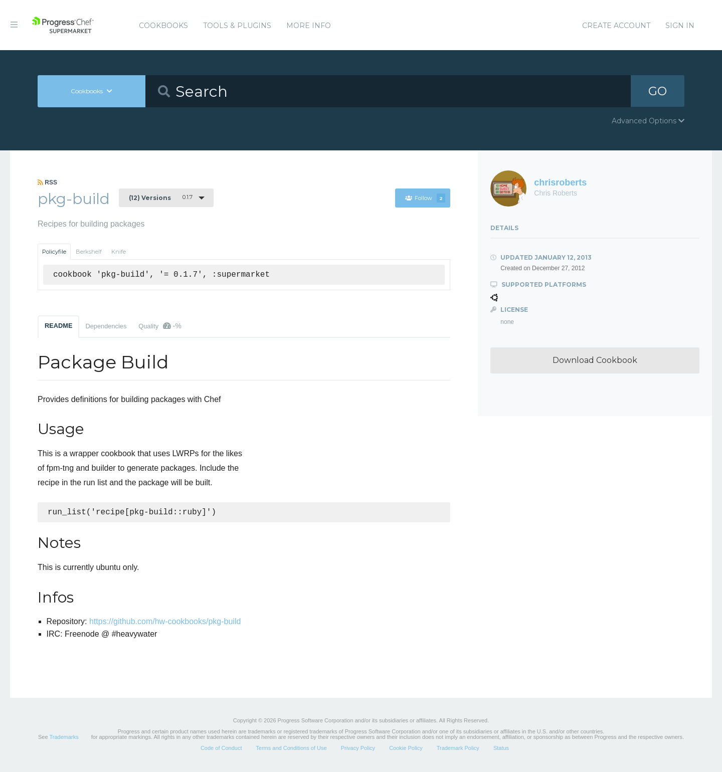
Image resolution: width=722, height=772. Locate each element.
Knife (118, 251)
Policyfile (54, 251)
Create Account (616, 25)
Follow (425, 198)
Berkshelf (89, 251)
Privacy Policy (358, 749)
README (58, 325)
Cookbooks (163, 25)
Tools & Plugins (237, 25)
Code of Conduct (221, 749)
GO (657, 91)
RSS (47, 182)
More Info (308, 25)
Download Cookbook (595, 360)
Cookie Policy (406, 749)
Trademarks (63, 738)
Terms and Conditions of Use (291, 749)
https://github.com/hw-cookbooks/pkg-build (165, 622)
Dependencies (105, 326)
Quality (159, 326)
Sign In (679, 25)
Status (501, 749)
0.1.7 (161, 198)
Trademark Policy (458, 749)
